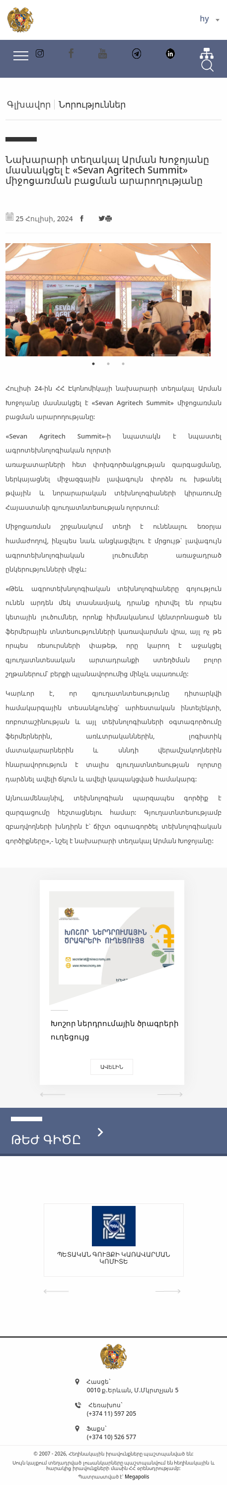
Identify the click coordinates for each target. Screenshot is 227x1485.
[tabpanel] (108, 294)
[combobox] (209, 20)
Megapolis (137, 1476)
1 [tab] (93, 364)
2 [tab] (108, 364)
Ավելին (111, 1066)
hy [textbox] (204, 18)
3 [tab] (123, 364)
